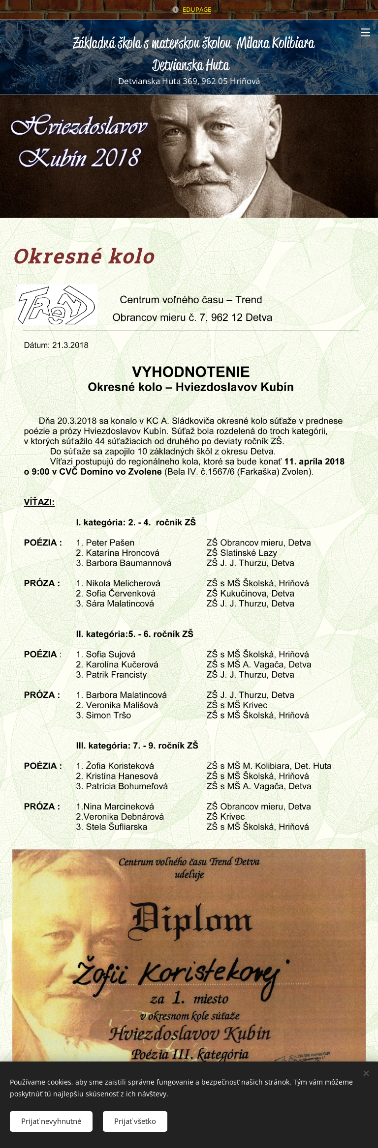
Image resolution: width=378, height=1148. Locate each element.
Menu (365, 32)
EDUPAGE (197, 9)
